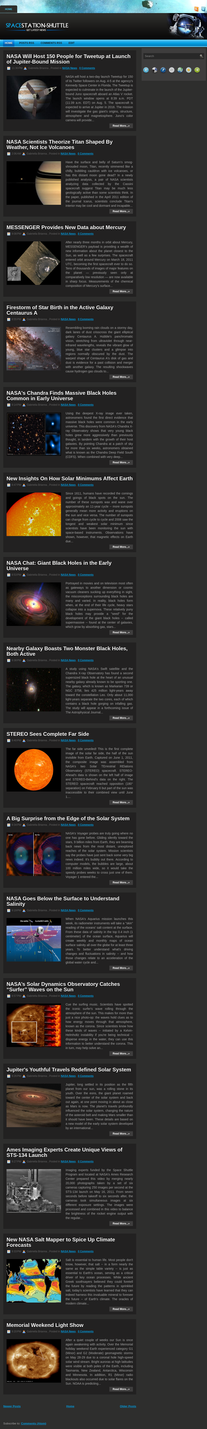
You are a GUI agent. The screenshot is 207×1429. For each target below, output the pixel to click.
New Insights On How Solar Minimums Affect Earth (70, 478)
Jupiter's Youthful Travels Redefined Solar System (69, 1070)
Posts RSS (26, 43)
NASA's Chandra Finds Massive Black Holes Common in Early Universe (62, 395)
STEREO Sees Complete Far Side (48, 734)
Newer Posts (12, 1406)
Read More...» (121, 125)
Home (8, 9)
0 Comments (87, 68)
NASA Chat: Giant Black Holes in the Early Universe (59, 565)
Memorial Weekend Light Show (45, 1325)
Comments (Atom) (33, 1423)
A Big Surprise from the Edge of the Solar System (68, 818)
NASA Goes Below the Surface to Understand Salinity (63, 901)
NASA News (69, 68)
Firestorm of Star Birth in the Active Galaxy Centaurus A (60, 310)
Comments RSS (51, 43)
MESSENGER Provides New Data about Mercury (66, 227)
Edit (72, 43)
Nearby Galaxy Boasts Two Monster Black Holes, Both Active (67, 651)
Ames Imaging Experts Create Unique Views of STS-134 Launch (64, 1152)
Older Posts (128, 1406)
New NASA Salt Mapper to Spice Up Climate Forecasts (61, 1242)
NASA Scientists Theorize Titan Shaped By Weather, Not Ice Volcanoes (60, 144)
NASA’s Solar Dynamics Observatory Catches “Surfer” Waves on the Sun (63, 986)
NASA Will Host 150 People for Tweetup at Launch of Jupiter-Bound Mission (69, 59)
